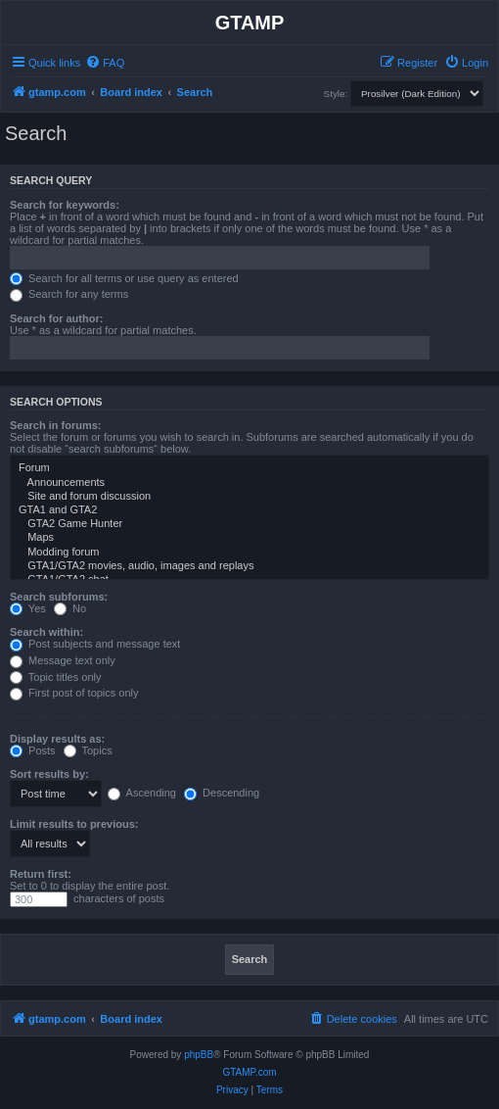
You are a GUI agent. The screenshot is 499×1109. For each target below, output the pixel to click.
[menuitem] (104, 62)
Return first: (40, 874)
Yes (28, 608)
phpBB (198, 1054)
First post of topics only (74, 693)
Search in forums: (56, 425)
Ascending (142, 792)
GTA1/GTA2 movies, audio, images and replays (249, 566)
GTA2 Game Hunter (249, 524)
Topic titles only (55, 677)
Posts (33, 750)
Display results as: (57, 739)
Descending (221, 792)
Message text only (62, 660)
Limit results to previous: (74, 824)
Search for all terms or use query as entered (124, 278)
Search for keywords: (64, 205)
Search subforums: (59, 597)
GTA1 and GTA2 (249, 510)
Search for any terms (69, 294)
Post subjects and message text (95, 644)
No (70, 608)
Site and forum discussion (249, 497)
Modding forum (249, 552)
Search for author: (56, 318)
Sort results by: (49, 774)
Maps (249, 538)
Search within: (46, 632)
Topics (88, 750)
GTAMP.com (249, 1072)
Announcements (249, 483)
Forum (249, 468)
